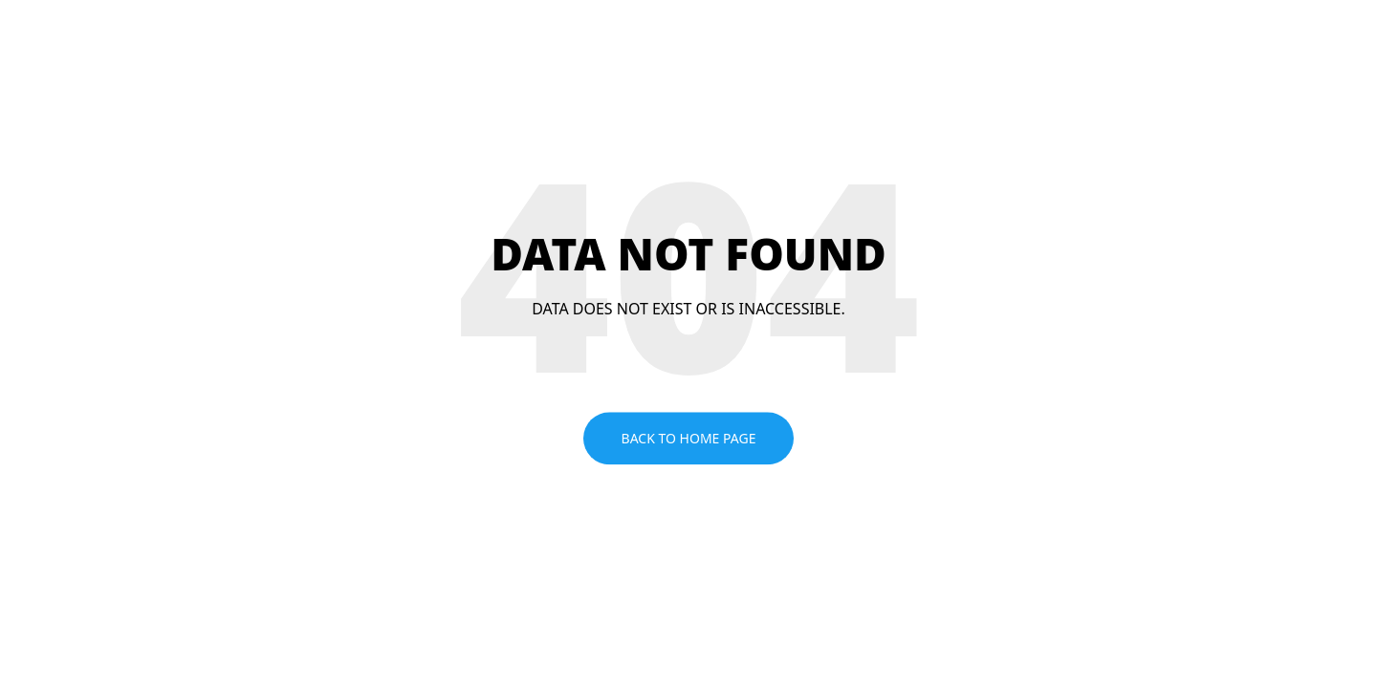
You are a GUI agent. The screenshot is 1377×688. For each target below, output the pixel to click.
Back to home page (689, 438)
